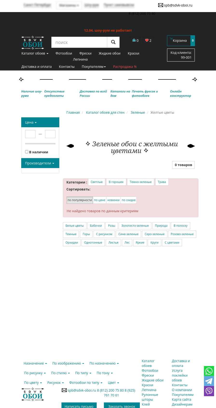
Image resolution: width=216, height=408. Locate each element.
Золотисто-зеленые (135, 226)
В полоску (181, 226)
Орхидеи (72, 242)
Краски (147, 385)
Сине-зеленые (128, 234)
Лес (127, 242)
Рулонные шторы (150, 397)
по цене (99, 200)
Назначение (35, 363)
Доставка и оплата (36, 66)
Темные (71, 234)
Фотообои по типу (85, 382)
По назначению (104, 363)
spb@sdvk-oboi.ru (175, 5)
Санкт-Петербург (37, 4)
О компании (182, 389)
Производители (39, 163)
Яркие (140, 242)
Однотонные (93, 242)
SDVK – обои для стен (32, 42)
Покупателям (94, 66)
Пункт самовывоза (119, 4)
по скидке (128, 200)
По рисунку (35, 373)
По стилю (60, 373)
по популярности (80, 200)
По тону (105, 373)
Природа (161, 226)
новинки (113, 200)
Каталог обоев (148, 363)
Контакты (67, 66)
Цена (31, 122)
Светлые (97, 182)
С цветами (172, 242)
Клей (146, 404)
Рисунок (55, 382)
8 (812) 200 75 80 (111, 390)
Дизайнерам (182, 404)
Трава (162, 182)
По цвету (33, 382)
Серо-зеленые (154, 234)
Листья (113, 242)
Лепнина (80, 59)
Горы (86, 234)
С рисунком (104, 234)
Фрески (148, 375)
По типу (83, 373)
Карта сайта (181, 399)
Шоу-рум (91, 4)
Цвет (113, 382)
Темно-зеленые (141, 182)
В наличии (36, 152)
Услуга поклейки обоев (180, 375)
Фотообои (150, 370)
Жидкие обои (152, 380)
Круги (154, 242)
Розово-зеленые (182, 234)
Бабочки (96, 226)
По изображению (68, 363)
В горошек (116, 182)
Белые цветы (75, 226)
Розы (111, 226)
